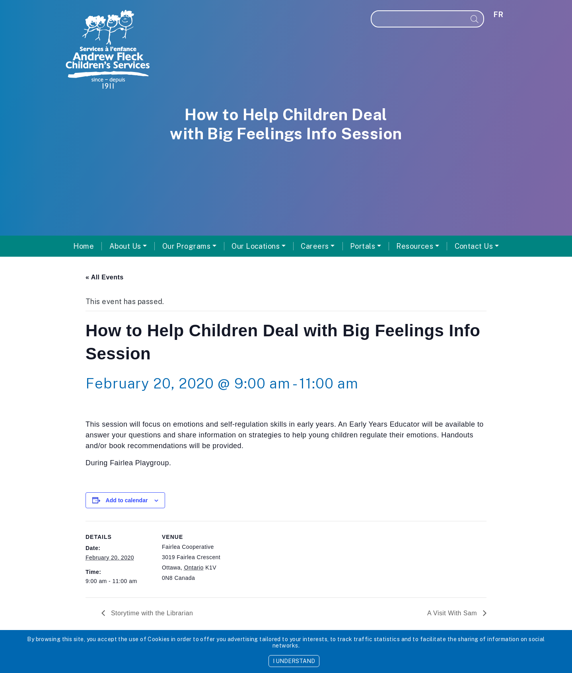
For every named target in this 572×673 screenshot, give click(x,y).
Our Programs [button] (186, 246)
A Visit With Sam (453, 613)
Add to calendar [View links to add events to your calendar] (127, 500)
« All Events (105, 277)
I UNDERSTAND (294, 661)
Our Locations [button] (256, 246)
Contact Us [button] (474, 246)
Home (83, 246)
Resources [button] (414, 246)
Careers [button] (315, 246)
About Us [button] (125, 246)
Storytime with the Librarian (151, 613)
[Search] (419, 19)
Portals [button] (362, 246)
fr (498, 14)
